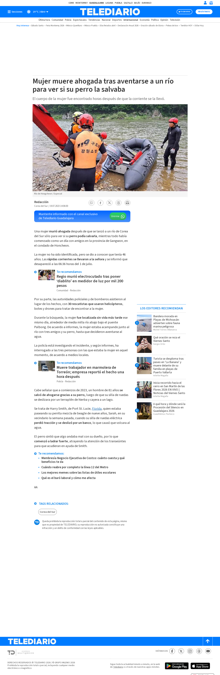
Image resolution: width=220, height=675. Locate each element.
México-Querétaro (74, 25)
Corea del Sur (47, 512)
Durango (146, 3)
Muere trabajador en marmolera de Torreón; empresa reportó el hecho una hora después (90, 372)
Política (155, 20)
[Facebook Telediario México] (172, 651)
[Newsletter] (211, 3)
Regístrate (204, 11)
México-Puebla (90, 25)
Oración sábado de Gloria (152, 25)
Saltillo (128, 3)
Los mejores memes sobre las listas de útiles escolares (78, 472)
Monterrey (82, 3)
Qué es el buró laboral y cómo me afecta (68, 478)
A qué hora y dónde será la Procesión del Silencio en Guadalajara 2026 (169, 407)
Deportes (117, 20)
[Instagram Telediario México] (190, 651)
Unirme (115, 216)
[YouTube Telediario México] (208, 651)
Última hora (44, 20)
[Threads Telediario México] (199, 651)
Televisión (175, 20)
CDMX (71, 3)
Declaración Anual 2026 (128, 25)
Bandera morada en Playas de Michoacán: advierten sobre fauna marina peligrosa (166, 321)
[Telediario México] (110, 11)
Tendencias (94, 20)
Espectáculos (80, 20)
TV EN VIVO (185, 11)
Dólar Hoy (199, 25)
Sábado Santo (37, 25)
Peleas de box (172, 25)
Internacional (130, 20)
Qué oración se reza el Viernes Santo (166, 339)
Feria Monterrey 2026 (55, 25)
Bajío (137, 3)
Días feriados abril (107, 25)
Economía (145, 20)
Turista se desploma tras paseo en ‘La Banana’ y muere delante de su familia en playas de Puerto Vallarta (168, 365)
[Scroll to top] (208, 641)
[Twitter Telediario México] (181, 651)
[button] (91, 203)
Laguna (109, 3)
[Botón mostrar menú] (16, 11)
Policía (68, 20)
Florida (97, 408)
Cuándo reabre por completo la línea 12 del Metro (74, 467)
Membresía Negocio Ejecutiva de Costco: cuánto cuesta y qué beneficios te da (83, 460)
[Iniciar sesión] (205, 2)
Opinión (164, 20)
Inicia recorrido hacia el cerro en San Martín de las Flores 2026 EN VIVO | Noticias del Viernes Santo (169, 388)
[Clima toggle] (36, 11)
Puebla (118, 3)
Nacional (106, 20)
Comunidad (57, 20)
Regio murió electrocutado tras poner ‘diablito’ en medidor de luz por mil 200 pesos (90, 281)
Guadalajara (96, 3)
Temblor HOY (186, 25)
